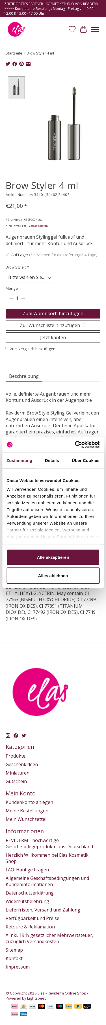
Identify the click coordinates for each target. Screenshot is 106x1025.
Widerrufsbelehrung (27, 900)
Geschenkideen (22, 763)
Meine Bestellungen (27, 810)
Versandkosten (38, 225)
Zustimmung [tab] (19, 460)
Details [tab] (52, 460)
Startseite (14, 53)
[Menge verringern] (11, 297)
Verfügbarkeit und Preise (32, 917)
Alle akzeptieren (53, 557)
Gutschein (16, 780)
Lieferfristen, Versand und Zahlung (43, 909)
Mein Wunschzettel (26, 818)
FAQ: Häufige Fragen (27, 869)
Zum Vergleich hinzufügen (30, 348)
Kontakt (14, 957)
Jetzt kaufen (53, 337)
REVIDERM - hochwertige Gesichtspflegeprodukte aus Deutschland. (50, 842)
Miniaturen (17, 772)
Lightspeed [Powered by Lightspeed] (37, 997)
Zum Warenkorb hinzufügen (53, 312)
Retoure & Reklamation (30, 926)
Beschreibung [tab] (24, 375)
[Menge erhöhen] (23, 297)
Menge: (12, 287)
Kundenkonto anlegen (29, 802)
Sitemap (14, 949)
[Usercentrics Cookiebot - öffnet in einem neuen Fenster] (75, 444)
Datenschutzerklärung (30, 892)
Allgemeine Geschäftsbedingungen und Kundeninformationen (47, 880)
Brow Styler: (17, 266)
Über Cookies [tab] (85, 460)
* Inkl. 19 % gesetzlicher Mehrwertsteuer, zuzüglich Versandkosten (49, 937)
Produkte (15, 755)
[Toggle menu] (94, 29)
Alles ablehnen (53, 575)
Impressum (18, 966)
